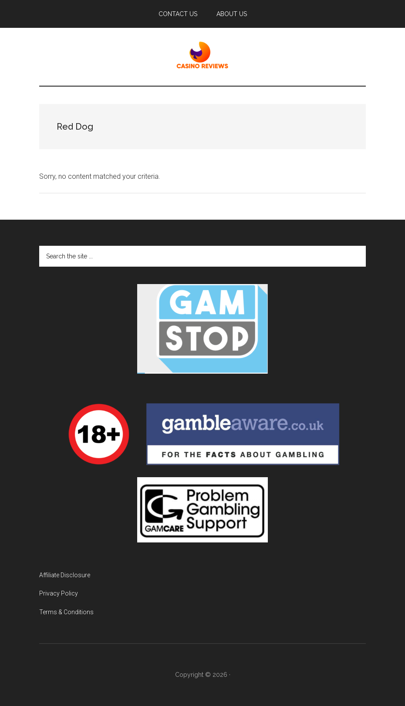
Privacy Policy (58, 593)
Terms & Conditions (66, 612)
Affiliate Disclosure (64, 575)
